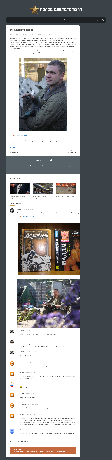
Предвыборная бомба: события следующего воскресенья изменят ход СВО (20, 198)
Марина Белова (41, 34)
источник (12, 147)
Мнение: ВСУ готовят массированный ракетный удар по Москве (42, 198)
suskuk (19, 209)
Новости (25, 20)
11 (56, 34)
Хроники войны (36, 20)
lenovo (22, 330)
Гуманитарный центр (62, 20)
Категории (48, 20)
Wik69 (22, 372)
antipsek (22, 362)
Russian (22, 383)
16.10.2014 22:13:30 (14, 34)
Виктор (22, 414)
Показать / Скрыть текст (21, 135)
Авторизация (94, 20)
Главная (16, 20)
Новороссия (31, 34)
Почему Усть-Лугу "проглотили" (65, 196)
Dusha (22, 430)
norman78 (23, 404)
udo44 (22, 393)
